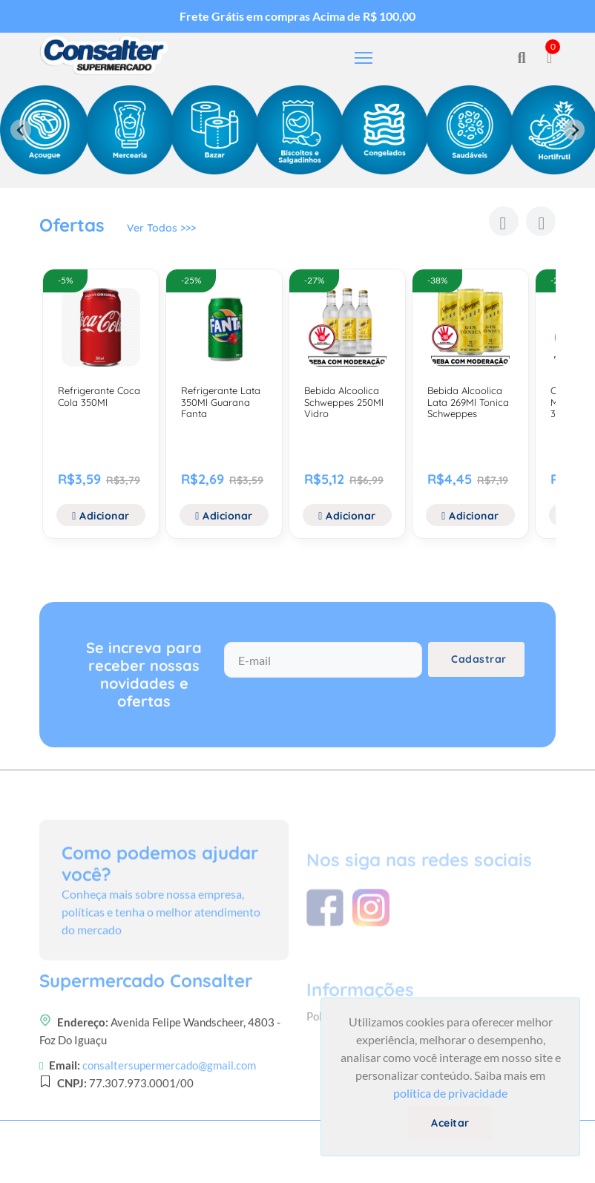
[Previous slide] (20, 129)
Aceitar (450, 1123)
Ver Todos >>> (161, 228)
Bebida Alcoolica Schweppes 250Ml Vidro (344, 401)
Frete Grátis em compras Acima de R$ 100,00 (297, 16)
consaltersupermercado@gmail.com (169, 1108)
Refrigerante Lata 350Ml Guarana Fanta (220, 401)
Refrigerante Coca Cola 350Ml (99, 396)
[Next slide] (574, 129)
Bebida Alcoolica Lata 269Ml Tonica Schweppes (468, 401)
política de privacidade (450, 1093)
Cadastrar (479, 659)
